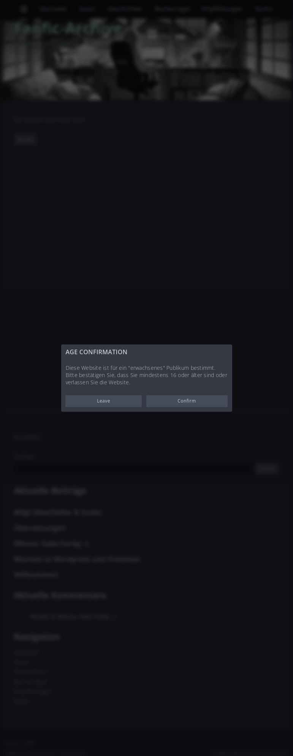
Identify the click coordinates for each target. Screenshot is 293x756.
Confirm (186, 401)
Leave (103, 401)
